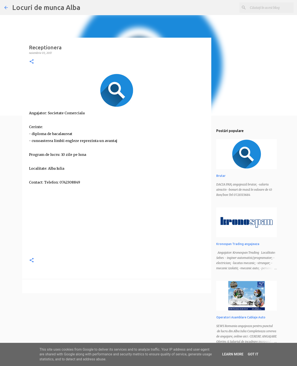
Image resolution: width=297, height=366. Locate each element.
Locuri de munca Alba (46, 7)
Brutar (221, 175)
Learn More (232, 354)
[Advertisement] (116, 223)
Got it (253, 354)
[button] (31, 62)
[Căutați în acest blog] (271, 7)
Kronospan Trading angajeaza (237, 244)
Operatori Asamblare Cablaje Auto (240, 317)
